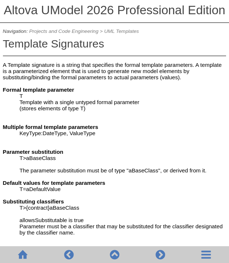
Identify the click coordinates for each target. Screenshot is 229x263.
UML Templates (122, 31)
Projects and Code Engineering (63, 31)
